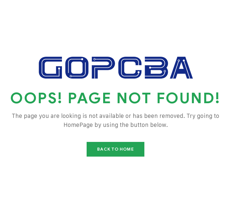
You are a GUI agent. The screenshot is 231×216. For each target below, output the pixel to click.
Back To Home (115, 149)
